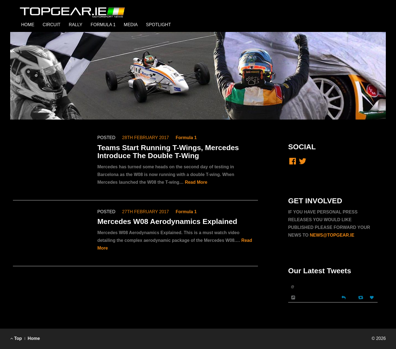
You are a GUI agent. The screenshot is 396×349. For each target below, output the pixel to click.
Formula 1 (186, 137)
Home (34, 338)
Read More (196, 182)
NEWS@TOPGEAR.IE (332, 235)
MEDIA (131, 24)
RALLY (75, 24)
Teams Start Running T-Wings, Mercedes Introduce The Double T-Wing (168, 152)
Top (16, 338)
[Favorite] (372, 297)
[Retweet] (361, 297)
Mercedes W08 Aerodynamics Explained (167, 221)
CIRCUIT (52, 24)
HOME (27, 24)
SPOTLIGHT (158, 24)
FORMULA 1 (103, 24)
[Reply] (343, 297)
